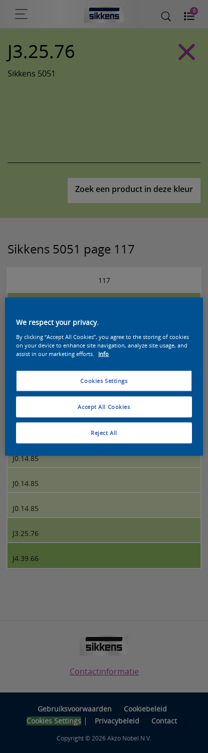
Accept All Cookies (104, 406)
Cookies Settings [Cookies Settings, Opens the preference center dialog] (103, 380)
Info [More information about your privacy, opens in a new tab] (103, 353)
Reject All (104, 432)
